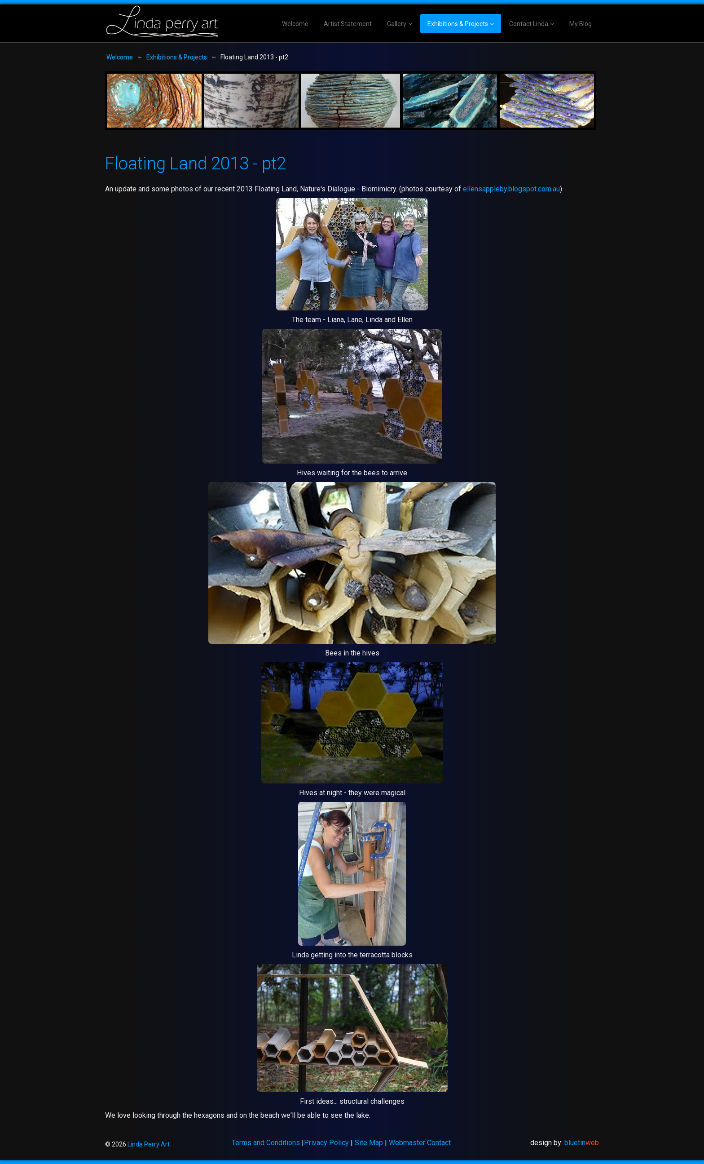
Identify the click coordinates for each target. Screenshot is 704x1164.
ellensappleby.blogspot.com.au (511, 189)
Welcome (295, 23)
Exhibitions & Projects (457, 23)
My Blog (580, 23)
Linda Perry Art (149, 1144)
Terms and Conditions (266, 1142)
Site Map (369, 1142)
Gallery (396, 23)
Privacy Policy (326, 1142)
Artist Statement (348, 23)
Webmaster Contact (420, 1142)
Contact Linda (528, 23)
